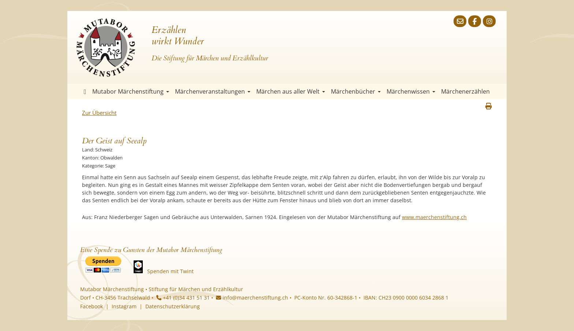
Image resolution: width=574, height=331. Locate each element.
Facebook (91, 306)
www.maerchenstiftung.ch (434, 217)
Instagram (124, 306)
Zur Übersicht (99, 112)
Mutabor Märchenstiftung (130, 91)
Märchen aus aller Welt (290, 91)
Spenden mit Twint (170, 271)
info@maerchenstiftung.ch (252, 297)
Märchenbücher (356, 91)
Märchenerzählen (465, 91)
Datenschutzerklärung (172, 306)
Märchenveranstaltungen (212, 91)
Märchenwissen (411, 91)
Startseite (85, 91)
